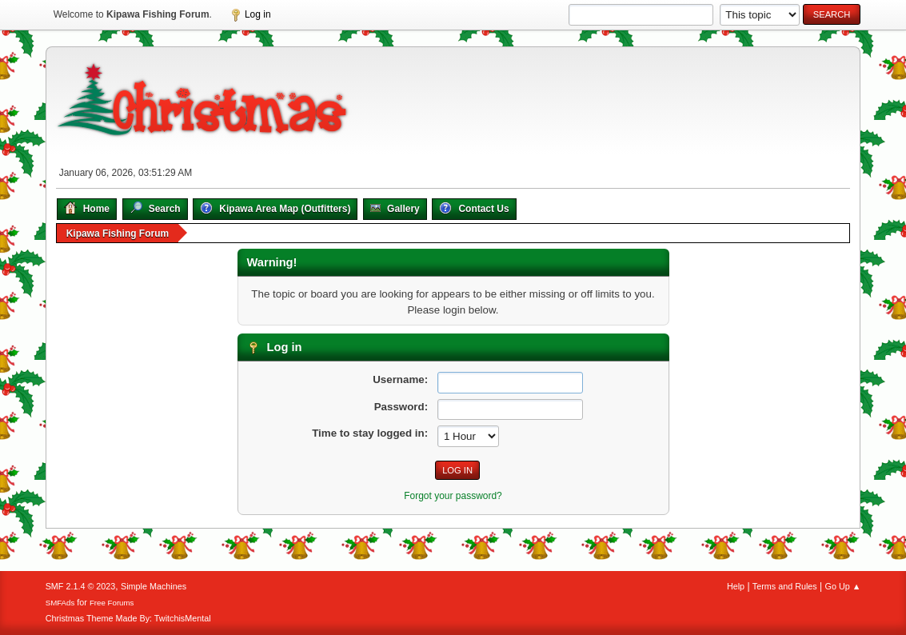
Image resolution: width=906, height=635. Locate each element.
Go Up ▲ (843, 586)
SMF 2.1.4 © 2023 (81, 586)
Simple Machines (153, 586)
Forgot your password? (453, 495)
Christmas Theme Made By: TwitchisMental (128, 618)
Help (735, 586)
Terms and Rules (784, 586)
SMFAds (60, 602)
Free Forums (112, 602)
